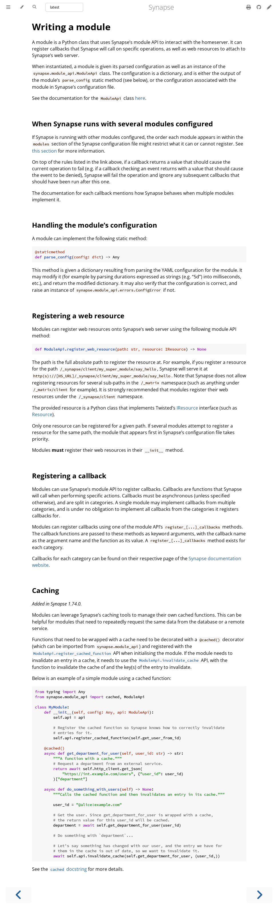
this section (44, 151)
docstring (68, 869)
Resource (42, 414)
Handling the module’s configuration (94, 225)
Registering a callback (69, 475)
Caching (45, 590)
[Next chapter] (259, 895)
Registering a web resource (78, 315)
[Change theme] (21, 7)
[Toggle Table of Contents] (8, 7)
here (140, 98)
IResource (187, 408)
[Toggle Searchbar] (34, 7)
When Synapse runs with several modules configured (122, 123)
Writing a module (71, 27)
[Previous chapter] (18, 895)
